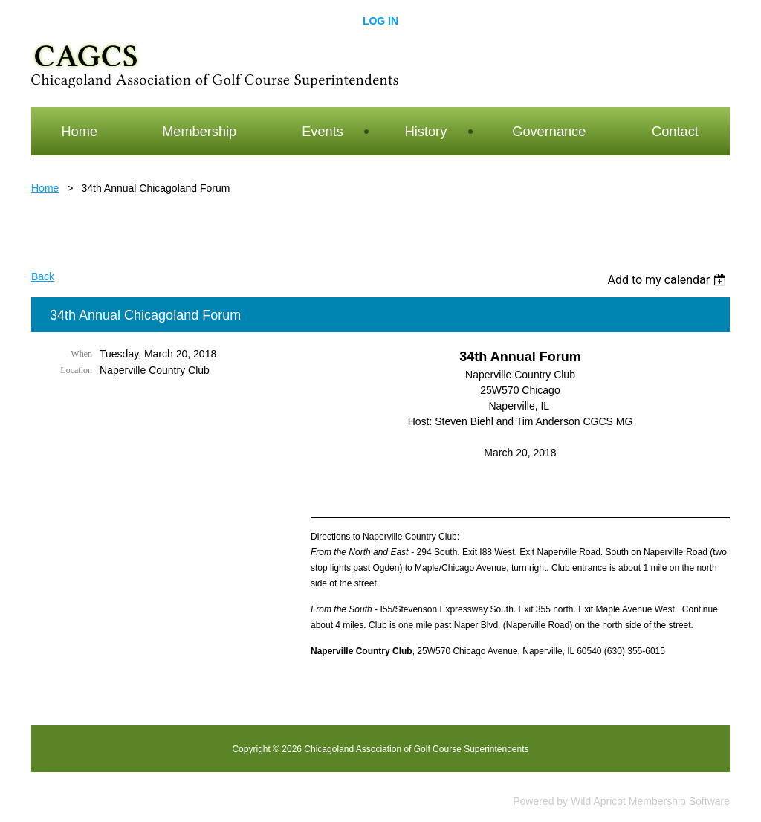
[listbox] (668, 280)
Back (42, 276)
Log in (380, 21)
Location (76, 370)
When (81, 354)
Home (45, 188)
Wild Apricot (598, 801)
